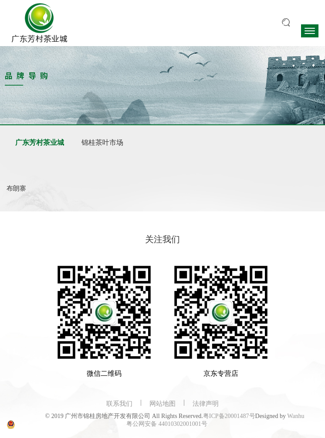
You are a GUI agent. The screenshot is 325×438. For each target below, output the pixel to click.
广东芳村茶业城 (39, 142)
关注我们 (162, 239)
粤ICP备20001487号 (229, 416)
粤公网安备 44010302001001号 (166, 424)
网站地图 (162, 403)
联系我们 (119, 403)
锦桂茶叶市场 (102, 142)
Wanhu (295, 416)
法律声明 (206, 403)
